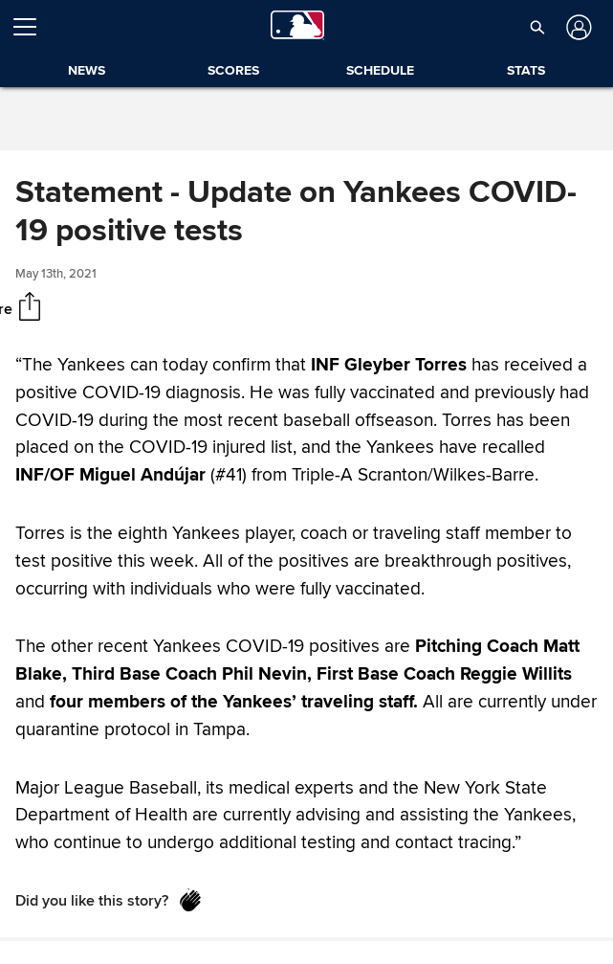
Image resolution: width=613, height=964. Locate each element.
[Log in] (577, 27)
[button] (537, 27)
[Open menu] (32, 26)
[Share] (29, 308)
